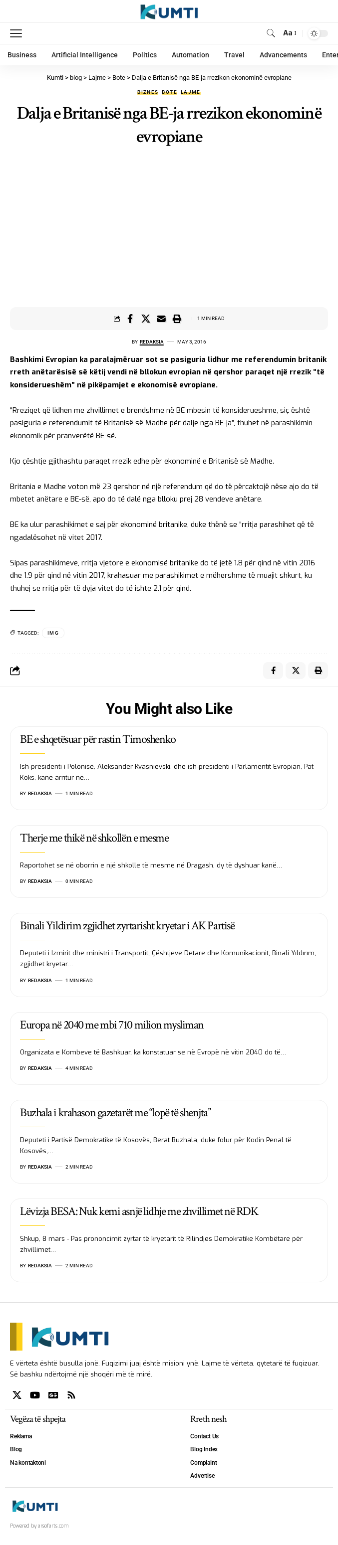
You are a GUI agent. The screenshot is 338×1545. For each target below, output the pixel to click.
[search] (271, 33)
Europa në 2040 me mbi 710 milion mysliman (112, 1024)
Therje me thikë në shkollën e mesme (94, 838)
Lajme (191, 92)
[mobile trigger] (18, 33)
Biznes (147, 92)
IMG (53, 633)
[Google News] (53, 1395)
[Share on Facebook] (130, 319)
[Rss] (71, 1395)
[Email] (161, 319)
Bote (169, 92)
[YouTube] (34, 1395)
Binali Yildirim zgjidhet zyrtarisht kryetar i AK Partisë (127, 925)
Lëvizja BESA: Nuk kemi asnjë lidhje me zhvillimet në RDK (139, 1211)
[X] (17, 1395)
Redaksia (152, 341)
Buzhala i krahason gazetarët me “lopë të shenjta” (115, 1112)
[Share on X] (146, 319)
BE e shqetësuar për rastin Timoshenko (98, 739)
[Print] (177, 319)
